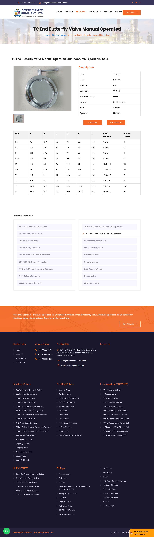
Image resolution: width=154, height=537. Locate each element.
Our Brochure (116, 122)
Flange (62, 482)
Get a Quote (130, 326)
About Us (69, 12)
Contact (108, 12)
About (114, 532)
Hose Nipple (107, 473)
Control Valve (64, 390)
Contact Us (20, 362)
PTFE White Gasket (110, 493)
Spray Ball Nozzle (91, 283)
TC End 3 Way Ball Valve (29, 248)
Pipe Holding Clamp (110, 497)
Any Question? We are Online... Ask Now (141, 533)
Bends (105, 477)
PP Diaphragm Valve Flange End (115, 431)
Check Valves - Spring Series (27, 486)
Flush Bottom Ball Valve (29, 276)
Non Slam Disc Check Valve (70, 435)
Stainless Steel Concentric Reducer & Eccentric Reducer (74, 488)
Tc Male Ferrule (65, 502)
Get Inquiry (92, 122)
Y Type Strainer (65, 427)
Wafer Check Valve (66, 406)
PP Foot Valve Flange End (113, 406)
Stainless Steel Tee (67, 514)
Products (80, 12)
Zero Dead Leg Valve (93, 269)
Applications (21, 358)
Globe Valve (63, 419)
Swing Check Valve (67, 402)
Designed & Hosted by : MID (25, 532)
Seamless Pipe (108, 506)
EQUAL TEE (107, 469)
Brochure (131, 12)
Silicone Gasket (109, 489)
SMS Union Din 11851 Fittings (114, 481)
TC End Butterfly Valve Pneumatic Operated (103, 226)
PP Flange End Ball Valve (113, 390)
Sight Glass (63, 431)
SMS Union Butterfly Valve (30, 283)
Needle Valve (90, 276)
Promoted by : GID (45, 532)
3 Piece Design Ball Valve (69, 398)
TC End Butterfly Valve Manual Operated (103, 233)
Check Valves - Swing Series (27, 478)
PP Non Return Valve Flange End (116, 423)
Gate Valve (63, 415)
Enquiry (118, 12)
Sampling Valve (91, 262)
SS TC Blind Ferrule (67, 510)
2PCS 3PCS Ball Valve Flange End (33, 262)
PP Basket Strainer (110, 398)
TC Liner (62, 498)
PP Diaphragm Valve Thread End (116, 427)
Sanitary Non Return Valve (30, 233)
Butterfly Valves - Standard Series (30, 474)
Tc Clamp (106, 502)
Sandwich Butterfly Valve (95, 240)
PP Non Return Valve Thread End (116, 419)
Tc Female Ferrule (66, 506)
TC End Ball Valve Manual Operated (34, 255)
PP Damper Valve (109, 394)
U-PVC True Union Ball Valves (28, 495)
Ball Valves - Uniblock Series (27, 491)
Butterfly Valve (65, 394)
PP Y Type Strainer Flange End (115, 415)
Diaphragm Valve (91, 255)
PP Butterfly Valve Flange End (115, 435)
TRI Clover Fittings (110, 485)
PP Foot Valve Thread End (113, 402)
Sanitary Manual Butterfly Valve (33, 226)
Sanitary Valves (59, 35)
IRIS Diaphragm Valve (93, 248)
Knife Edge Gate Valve (68, 423)
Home (59, 12)
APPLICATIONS (94, 12)
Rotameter (63, 478)
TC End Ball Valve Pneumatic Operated (36, 269)
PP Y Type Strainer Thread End (115, 411)
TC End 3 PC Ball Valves (29, 240)
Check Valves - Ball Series (26, 482)
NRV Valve (63, 411)
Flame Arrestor (65, 474)
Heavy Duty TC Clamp (68, 494)
